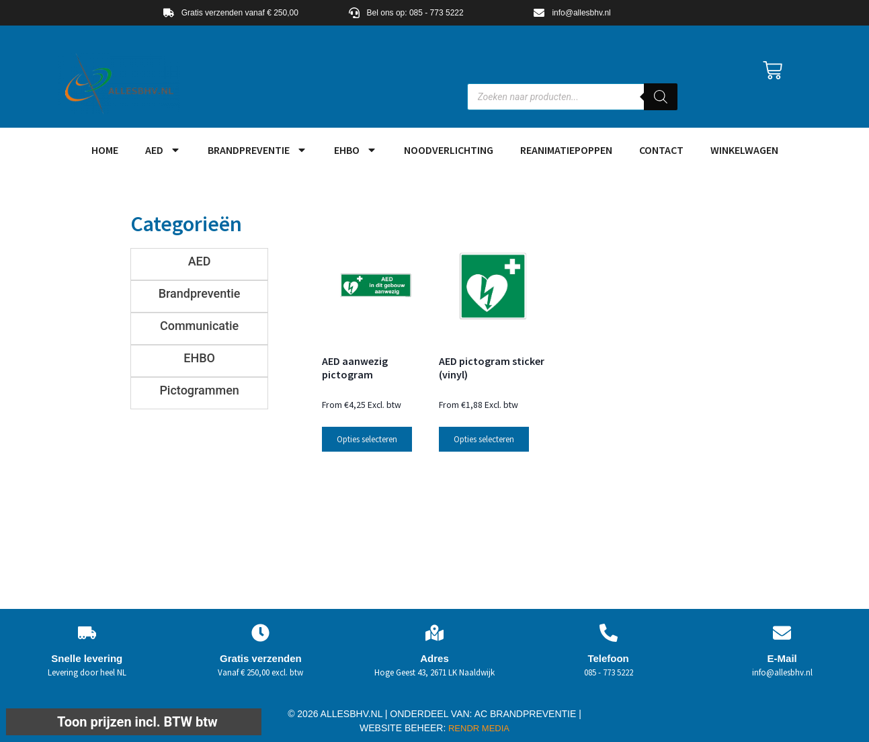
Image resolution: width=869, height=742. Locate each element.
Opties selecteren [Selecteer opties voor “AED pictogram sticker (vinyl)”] (484, 439)
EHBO (355, 150)
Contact (661, 150)
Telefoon (607, 658)
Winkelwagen (744, 150)
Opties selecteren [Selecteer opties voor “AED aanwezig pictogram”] (367, 439)
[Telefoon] (608, 633)
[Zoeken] (660, 96)
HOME (104, 150)
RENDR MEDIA (477, 728)
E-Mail (782, 658)
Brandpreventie (257, 150)
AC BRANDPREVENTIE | (527, 713)
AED (163, 150)
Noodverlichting (448, 150)
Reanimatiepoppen (566, 150)
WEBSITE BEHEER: (403, 728)
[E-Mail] (782, 633)
